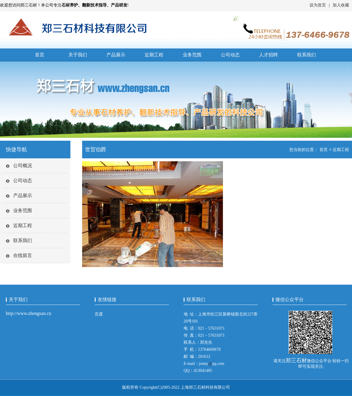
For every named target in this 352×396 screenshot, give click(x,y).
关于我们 (77, 54)
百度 (99, 314)
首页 (39, 54)
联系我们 (306, 54)
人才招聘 (268, 54)
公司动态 (230, 54)
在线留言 (22, 255)
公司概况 (22, 165)
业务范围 (192, 54)
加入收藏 (341, 5)
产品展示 (115, 54)
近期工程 (154, 54)
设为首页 (317, 5)
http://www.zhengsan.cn (28, 313)
